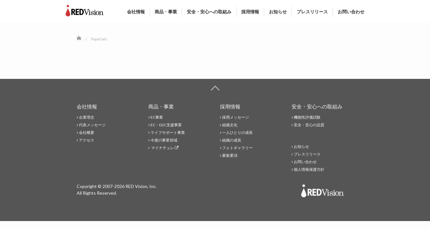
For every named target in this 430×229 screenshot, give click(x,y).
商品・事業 (166, 11)
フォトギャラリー (237, 147)
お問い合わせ (351, 11)
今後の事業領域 (164, 140)
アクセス (86, 140)
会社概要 (86, 132)
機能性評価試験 (307, 117)
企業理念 (86, 117)
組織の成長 (231, 140)
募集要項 (229, 155)
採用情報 (250, 11)
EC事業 (157, 117)
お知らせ (278, 11)
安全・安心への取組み (209, 11)
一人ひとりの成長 (237, 132)
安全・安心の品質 (309, 124)
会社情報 (136, 11)
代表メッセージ (92, 124)
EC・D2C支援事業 (166, 124)
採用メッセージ (235, 117)
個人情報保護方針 (309, 169)
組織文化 (229, 124)
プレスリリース (312, 11)
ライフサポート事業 (168, 132)
